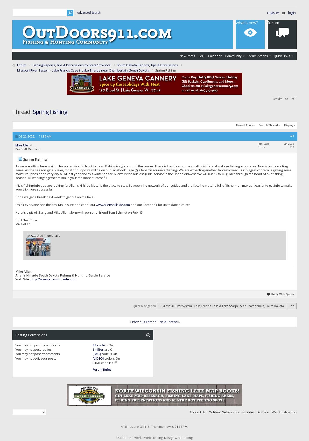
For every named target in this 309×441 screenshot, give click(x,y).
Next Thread (169, 322)
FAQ (201, 56)
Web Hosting (281, 412)
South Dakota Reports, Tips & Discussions (147, 65)
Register (273, 12)
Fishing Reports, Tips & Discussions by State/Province (72, 65)
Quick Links (282, 56)
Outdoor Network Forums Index (232, 412)
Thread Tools (244, 125)
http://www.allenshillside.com (53, 279)
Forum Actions (257, 56)
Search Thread (268, 125)
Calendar (215, 56)
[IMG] (96, 354)
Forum (273, 22)
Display (288, 125)
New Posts (187, 56)
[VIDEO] (98, 358)
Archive (263, 412)
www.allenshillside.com (113, 205)
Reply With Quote (280, 294)
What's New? (247, 22)
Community (233, 56)
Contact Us (198, 412)
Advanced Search (89, 13)
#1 (292, 136)
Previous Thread (144, 322)
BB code (98, 345)
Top (292, 306)
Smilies (98, 349)
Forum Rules (101, 369)
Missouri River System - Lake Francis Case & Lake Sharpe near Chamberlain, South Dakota (83, 70)
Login (292, 12)
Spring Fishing (50, 112)
